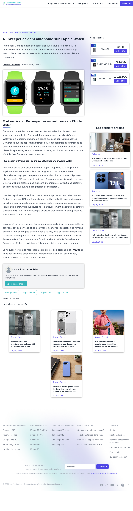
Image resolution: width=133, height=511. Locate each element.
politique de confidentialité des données (103, 473)
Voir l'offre (120, 51)
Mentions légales (117, 435)
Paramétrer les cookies (119, 447)
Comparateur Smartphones (60, 3)
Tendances (113, 3)
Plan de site (114, 452)
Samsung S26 (58, 435)
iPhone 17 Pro (36, 435)
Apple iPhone (29, 292)
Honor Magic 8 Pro (11, 444)
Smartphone (14, 32)
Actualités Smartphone (28, 32)
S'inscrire (102, 466)
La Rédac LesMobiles (11, 65)
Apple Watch (62, 292)
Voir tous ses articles (16, 284)
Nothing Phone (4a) (11, 449)
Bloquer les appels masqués (90, 439)
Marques (83, 3)
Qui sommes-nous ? (118, 457)
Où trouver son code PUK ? (89, 444)
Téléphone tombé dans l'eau (90, 435)
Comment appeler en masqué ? (91, 430)
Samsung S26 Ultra (60, 430)
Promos (126, 3)
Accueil (5, 32)
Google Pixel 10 (10, 439)
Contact (112, 430)
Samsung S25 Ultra (60, 439)
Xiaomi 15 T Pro (10, 435)
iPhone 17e (35, 444)
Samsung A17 (9, 430)
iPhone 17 (34, 439)
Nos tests (98, 3)
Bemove (58, 484)
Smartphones (11, 292)
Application (46, 292)
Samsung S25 (58, 444)
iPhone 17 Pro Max (38, 430)
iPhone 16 (34, 449)
